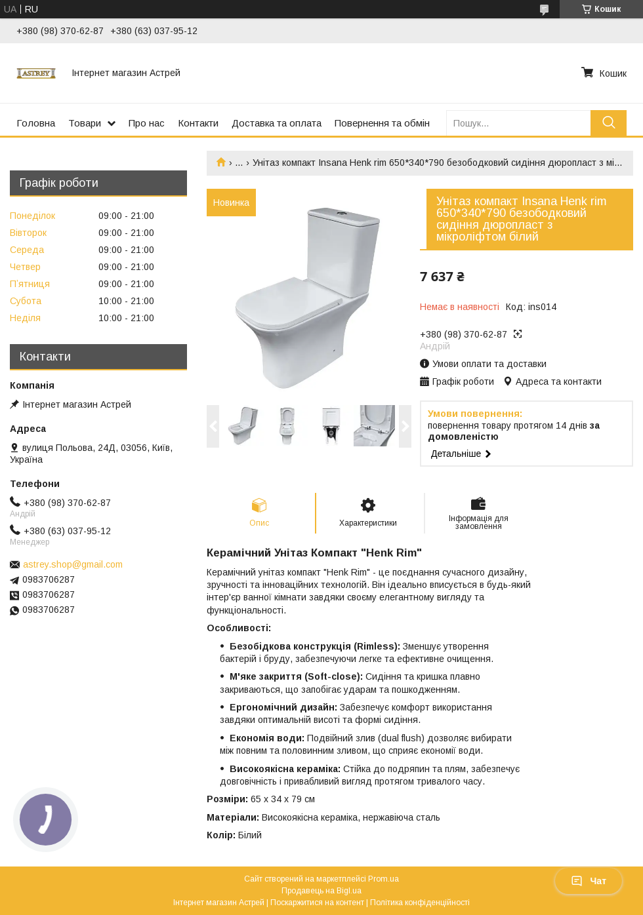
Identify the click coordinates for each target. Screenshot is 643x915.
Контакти (198, 122)
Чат (588, 881)
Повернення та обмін (382, 122)
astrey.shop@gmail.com (73, 564)
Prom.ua (383, 879)
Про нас (147, 122)
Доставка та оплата (277, 122)
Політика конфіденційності (420, 902)
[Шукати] (609, 123)
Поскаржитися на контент (317, 902)
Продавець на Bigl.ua (321, 890)
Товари (84, 122)
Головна (35, 122)
